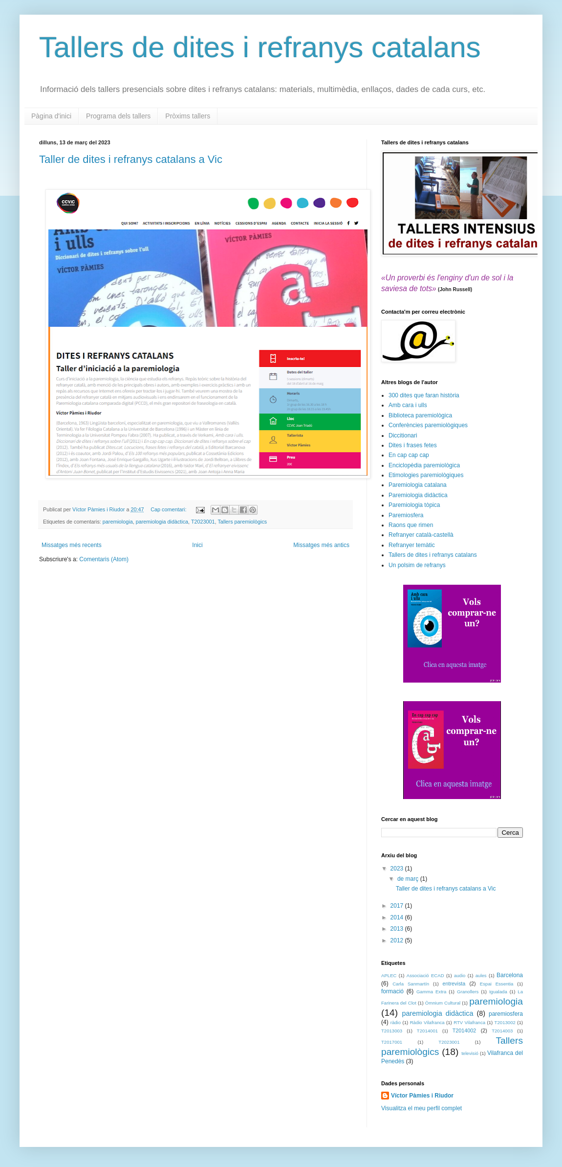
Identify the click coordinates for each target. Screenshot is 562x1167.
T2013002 (505, 1022)
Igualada (498, 991)
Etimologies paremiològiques (426, 475)
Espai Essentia (497, 983)
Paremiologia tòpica (414, 505)
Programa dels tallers (118, 116)
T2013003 (391, 1030)
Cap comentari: (169, 509)
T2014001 (427, 1030)
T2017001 (391, 1042)
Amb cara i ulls (408, 405)
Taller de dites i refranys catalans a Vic (130, 159)
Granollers (467, 991)
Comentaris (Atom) (104, 559)
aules (481, 975)
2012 (397, 940)
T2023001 (203, 522)
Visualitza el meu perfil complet (421, 1108)
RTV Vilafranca (469, 1022)
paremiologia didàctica (162, 522)
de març (408, 878)
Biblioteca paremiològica (420, 415)
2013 (397, 928)
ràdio (395, 1022)
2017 (397, 905)
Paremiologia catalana (418, 484)
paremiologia (118, 522)
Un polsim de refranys (417, 565)
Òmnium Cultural (442, 1003)
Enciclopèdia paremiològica (424, 465)
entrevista (454, 983)
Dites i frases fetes (413, 445)
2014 (397, 917)
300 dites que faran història (424, 395)
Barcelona (510, 975)
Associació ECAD (425, 975)
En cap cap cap (409, 455)
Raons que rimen (411, 525)
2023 (397, 868)
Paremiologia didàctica (418, 495)
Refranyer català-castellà (421, 534)
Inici (197, 545)
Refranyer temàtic (412, 545)
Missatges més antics (321, 545)
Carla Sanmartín (410, 983)
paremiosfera (506, 1013)
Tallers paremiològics (242, 522)
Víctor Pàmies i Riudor (422, 1095)
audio (459, 975)
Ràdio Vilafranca (427, 1022)
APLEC (388, 975)
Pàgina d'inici (51, 116)
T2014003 (502, 1030)
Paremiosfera (406, 515)
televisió (469, 1053)
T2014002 (464, 1030)
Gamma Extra (431, 991)
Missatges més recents (72, 545)
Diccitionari (403, 435)
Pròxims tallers (187, 116)
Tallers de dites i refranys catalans (260, 47)
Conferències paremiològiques (428, 425)
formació (392, 991)
